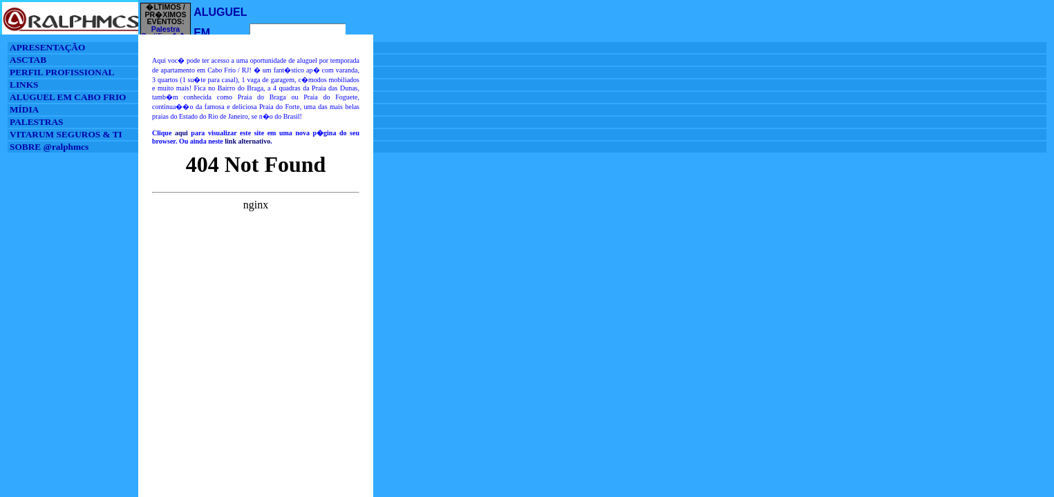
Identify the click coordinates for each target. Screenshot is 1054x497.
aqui (181, 133)
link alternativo (247, 141)
